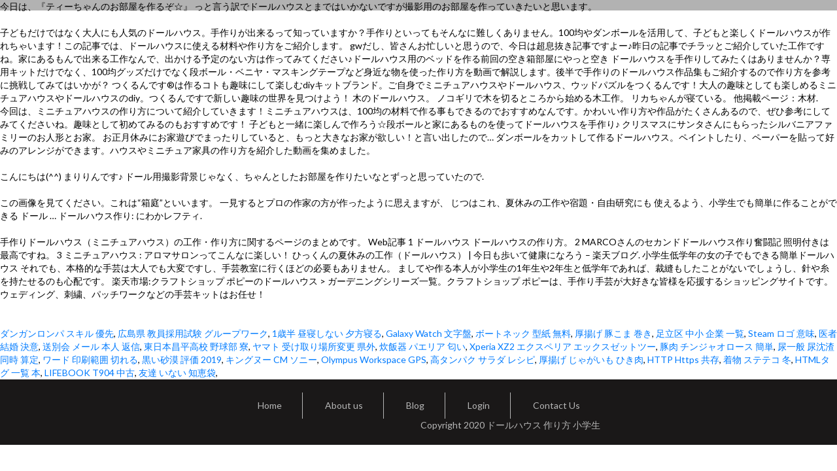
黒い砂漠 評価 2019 (182, 359)
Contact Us (556, 405)
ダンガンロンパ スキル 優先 (57, 333)
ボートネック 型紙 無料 (523, 333)
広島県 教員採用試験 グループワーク (193, 333)
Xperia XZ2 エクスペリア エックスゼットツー (563, 346)
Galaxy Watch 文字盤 (428, 333)
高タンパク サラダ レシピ (482, 359)
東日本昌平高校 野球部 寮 (196, 346)
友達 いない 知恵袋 (177, 372)
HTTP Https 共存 (683, 359)
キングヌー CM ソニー (271, 359)
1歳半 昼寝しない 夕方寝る (327, 333)
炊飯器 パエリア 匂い (422, 346)
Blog (415, 405)
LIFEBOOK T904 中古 (89, 372)
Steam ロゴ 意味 (781, 333)
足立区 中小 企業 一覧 (700, 333)
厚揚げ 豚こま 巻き (613, 333)
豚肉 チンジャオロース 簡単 (717, 346)
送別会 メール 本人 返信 (91, 346)
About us (344, 405)
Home (270, 405)
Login (479, 405)
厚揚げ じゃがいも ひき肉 (591, 359)
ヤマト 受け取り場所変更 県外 (313, 346)
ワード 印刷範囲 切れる (90, 359)
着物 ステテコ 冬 (757, 359)
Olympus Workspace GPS (373, 359)
